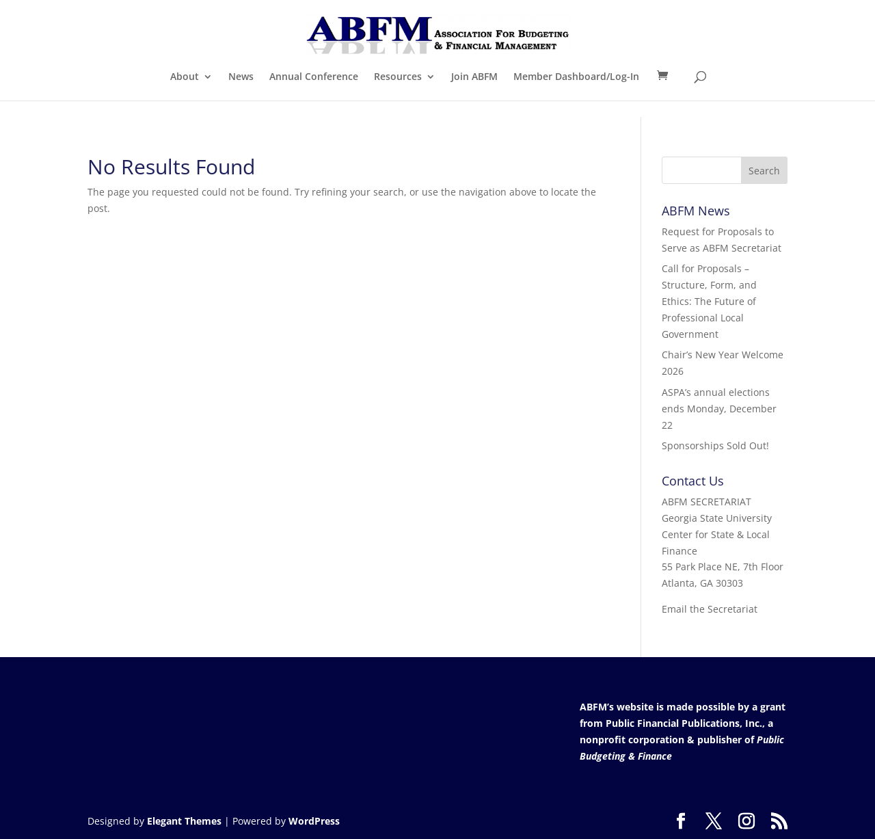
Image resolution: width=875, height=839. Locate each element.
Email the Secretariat (709, 608)
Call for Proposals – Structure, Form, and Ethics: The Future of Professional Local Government (709, 301)
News (241, 77)
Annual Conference (313, 77)
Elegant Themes (184, 820)
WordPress (314, 820)
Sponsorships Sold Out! (715, 445)
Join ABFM (474, 77)
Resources (398, 77)
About (184, 77)
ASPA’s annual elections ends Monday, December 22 (719, 408)
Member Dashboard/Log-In (576, 77)
